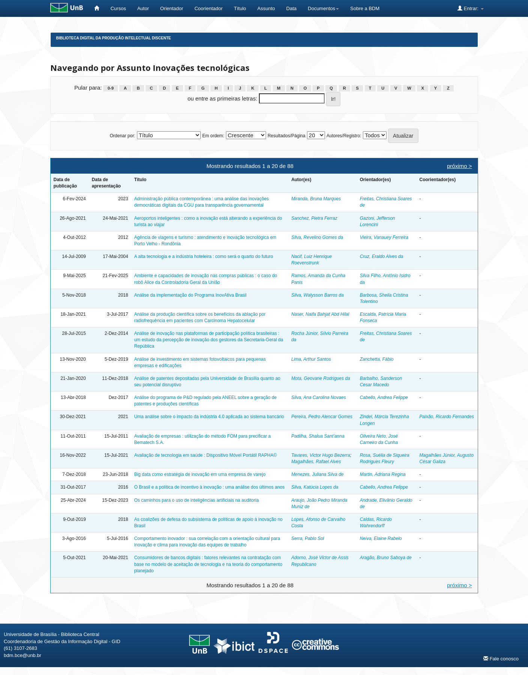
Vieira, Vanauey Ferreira (384, 237)
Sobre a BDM (364, 8)
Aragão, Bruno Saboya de (386, 557)
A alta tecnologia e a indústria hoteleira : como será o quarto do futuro (203, 256)
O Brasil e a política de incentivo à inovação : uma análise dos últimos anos (209, 487)
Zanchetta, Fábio (377, 359)
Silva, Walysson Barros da (317, 295)
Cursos (118, 8)
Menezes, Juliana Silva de (317, 474)
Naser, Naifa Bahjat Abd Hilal (320, 314)
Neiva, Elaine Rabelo (381, 538)
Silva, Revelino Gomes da (317, 237)
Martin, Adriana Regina (383, 474)
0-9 (111, 88)
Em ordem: (213, 135)
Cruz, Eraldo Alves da (381, 256)
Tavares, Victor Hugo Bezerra (320, 455)
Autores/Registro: (343, 135)
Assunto (266, 8)
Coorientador (208, 8)
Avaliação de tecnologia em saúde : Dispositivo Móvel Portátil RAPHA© (205, 455)
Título (240, 8)
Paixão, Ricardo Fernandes (447, 416)
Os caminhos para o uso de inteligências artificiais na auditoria (196, 500)
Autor (143, 8)
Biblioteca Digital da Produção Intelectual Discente (113, 38)
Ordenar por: (122, 135)
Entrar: (470, 8)
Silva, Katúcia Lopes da (314, 487)
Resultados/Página (286, 135)
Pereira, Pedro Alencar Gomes (321, 416)
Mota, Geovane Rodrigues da (320, 378)
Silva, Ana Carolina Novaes (318, 397)
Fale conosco (501, 659)
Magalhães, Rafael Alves (316, 461)
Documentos (323, 8)
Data (291, 8)
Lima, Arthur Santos (311, 359)
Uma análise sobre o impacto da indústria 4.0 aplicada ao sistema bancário (209, 416)
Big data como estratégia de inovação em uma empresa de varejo (199, 474)
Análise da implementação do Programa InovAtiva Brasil (190, 295)
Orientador (171, 8)
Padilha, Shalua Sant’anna (317, 436)
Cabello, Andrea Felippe (384, 397)
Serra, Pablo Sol (307, 538)
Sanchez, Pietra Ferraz (314, 218)
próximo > (459, 166)
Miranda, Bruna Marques (316, 198)
